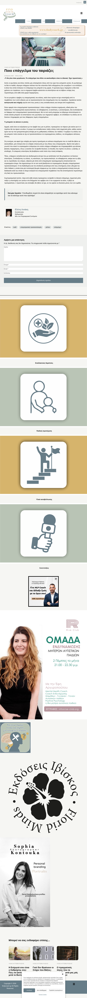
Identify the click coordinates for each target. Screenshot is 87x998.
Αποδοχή (29, 990)
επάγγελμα (57, 227)
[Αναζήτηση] (75, 2)
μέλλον (48, 227)
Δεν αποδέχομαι (41, 990)
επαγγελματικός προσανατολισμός (31, 227)
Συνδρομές (45, 21)
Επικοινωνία (76, 21)
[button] (63, 974)
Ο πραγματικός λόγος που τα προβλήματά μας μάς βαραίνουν (67, 971)
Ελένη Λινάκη (21, 209)
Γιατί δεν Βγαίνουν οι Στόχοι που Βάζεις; (43, 968)
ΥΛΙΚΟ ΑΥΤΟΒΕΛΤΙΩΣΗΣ (12, 67)
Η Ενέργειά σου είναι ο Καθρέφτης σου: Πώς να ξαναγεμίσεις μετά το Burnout (19, 971)
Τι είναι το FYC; (30, 21)
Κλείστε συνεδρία (61, 21)
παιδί (14, 227)
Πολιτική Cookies (43, 994)
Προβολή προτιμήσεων (56, 990)
